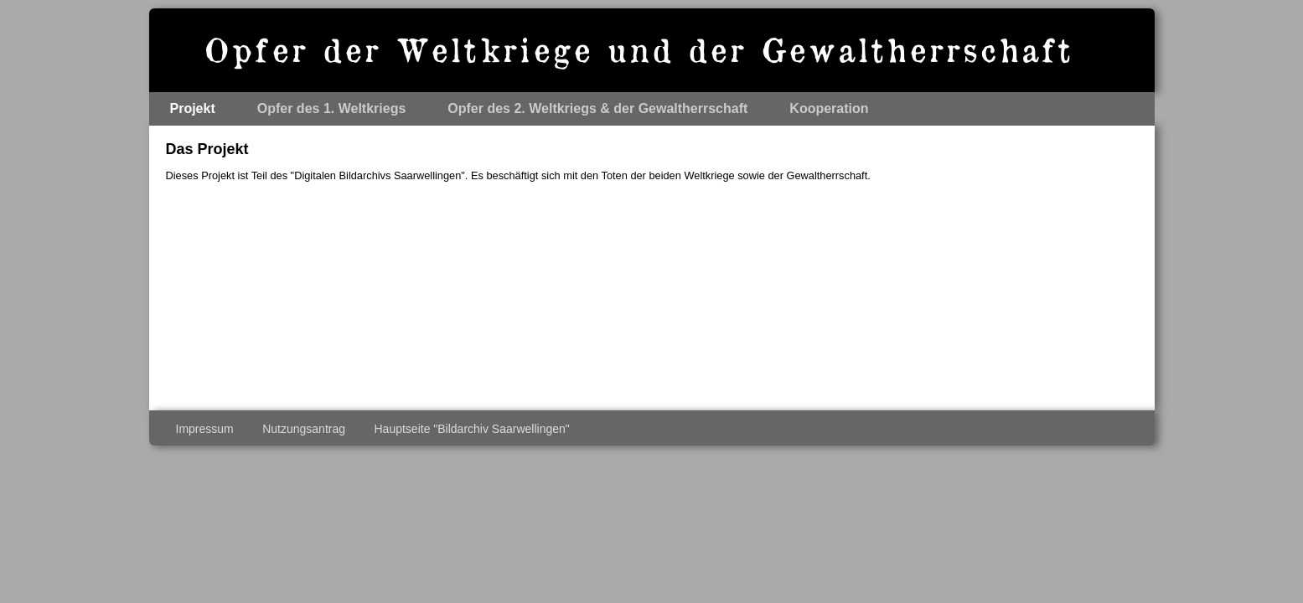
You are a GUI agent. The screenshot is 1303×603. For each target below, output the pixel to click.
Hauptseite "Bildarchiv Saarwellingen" (471, 429)
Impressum (205, 429)
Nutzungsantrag (303, 429)
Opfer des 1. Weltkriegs (331, 108)
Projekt (192, 108)
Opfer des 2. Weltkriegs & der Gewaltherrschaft (597, 108)
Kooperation (828, 108)
